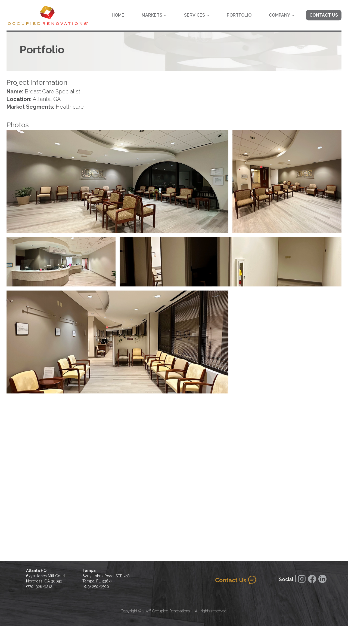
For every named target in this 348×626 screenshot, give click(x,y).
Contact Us (323, 15)
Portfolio (239, 15)
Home (118, 15)
